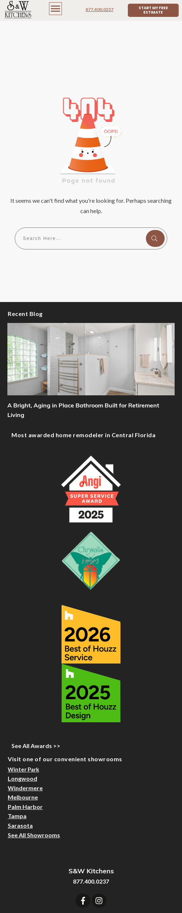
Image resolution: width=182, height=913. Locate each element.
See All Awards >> (35, 694)
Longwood (22, 727)
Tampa (17, 764)
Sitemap (100, 894)
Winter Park (23, 718)
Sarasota (20, 774)
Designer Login (64, 894)
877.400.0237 (99, 9)
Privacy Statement (141, 894)
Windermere (25, 736)
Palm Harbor (25, 755)
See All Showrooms (34, 783)
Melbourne (23, 746)
